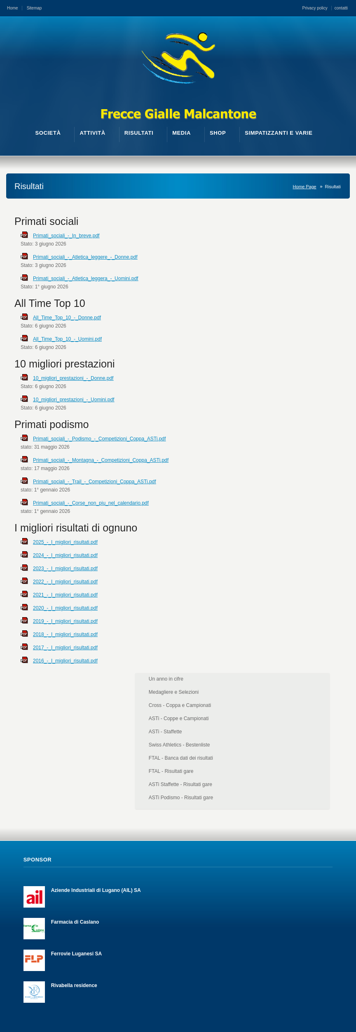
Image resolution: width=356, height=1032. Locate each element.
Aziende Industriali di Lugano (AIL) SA (96, 745)
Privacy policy (315, 8)
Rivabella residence (74, 840)
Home (12, 8)
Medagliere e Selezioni (306, 236)
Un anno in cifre (298, 223)
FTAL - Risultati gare (303, 315)
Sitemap (34, 8)
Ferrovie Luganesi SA (76, 808)
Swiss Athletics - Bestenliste (311, 289)
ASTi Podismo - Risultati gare (313, 341)
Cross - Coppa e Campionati (312, 249)
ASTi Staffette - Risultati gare (312, 328)
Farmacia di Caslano (75, 776)
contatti (341, 8)
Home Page (304, 186)
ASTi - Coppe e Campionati (311, 262)
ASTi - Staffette (297, 275)
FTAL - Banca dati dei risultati (313, 302)
